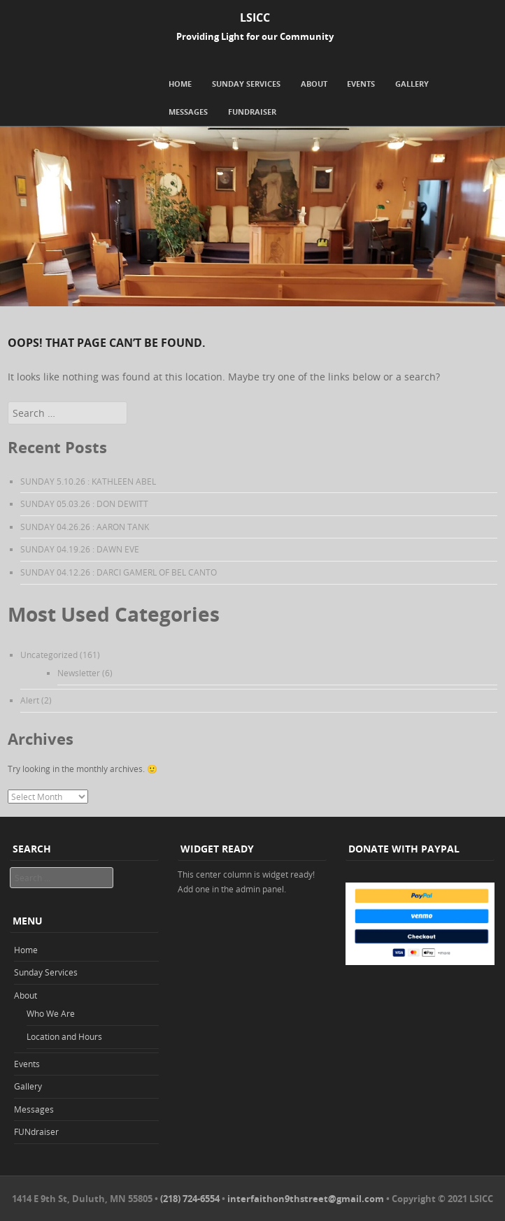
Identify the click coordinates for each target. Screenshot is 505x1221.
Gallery (412, 83)
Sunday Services (246, 83)
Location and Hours (64, 1036)
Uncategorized (49, 654)
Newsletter (78, 672)
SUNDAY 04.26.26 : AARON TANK (84, 526)
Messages (188, 111)
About (314, 83)
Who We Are (51, 1013)
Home (180, 83)
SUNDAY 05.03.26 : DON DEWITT (84, 503)
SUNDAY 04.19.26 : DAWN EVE (79, 549)
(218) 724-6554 (190, 1198)
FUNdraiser (252, 111)
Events (361, 83)
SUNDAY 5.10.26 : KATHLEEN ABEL (88, 481)
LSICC (255, 17)
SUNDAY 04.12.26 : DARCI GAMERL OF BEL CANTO (118, 572)
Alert (29, 700)
